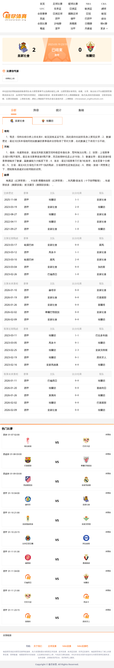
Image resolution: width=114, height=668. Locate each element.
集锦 (81, 110)
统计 (58, 110)
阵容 (36, 110)
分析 (13, 110)
